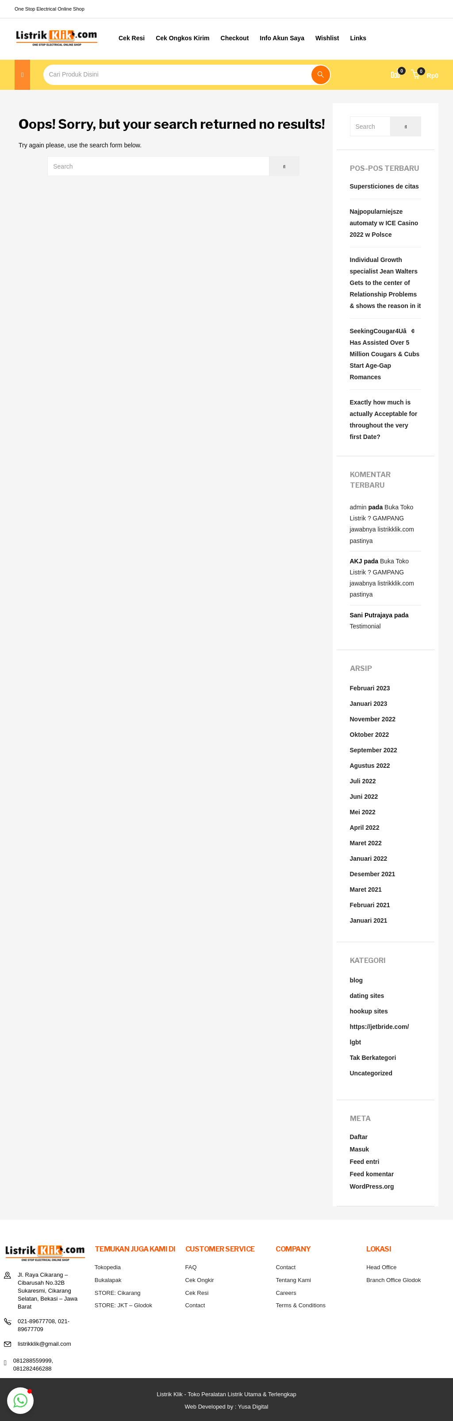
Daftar (359, 1136)
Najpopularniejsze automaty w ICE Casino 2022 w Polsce (384, 223)
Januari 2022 (369, 858)
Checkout (235, 38)
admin (358, 507)
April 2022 (365, 827)
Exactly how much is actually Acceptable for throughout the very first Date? (384, 419)
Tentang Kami (293, 1280)
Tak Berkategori (373, 1057)
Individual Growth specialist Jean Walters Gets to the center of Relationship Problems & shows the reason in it (385, 282)
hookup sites (369, 1011)
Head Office (381, 1267)
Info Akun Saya (282, 38)
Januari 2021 (369, 920)
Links (358, 38)
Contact (195, 1305)
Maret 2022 (366, 843)
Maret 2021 (366, 889)
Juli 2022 (363, 781)
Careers (286, 1293)
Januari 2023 (369, 703)
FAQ (191, 1267)
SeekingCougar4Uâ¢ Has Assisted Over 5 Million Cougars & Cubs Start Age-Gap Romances (385, 354)
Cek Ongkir (199, 1280)
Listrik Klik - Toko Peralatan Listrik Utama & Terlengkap (226, 1394)
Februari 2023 (370, 688)
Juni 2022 (364, 796)
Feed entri (365, 1161)
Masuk (359, 1149)
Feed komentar (372, 1174)
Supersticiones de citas (384, 186)
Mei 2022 (363, 812)
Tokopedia (108, 1267)
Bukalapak (108, 1280)
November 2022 (373, 719)
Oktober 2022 (369, 734)
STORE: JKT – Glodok (123, 1305)
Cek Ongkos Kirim (182, 38)
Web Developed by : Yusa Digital (227, 1406)
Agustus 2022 (370, 765)
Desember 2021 (372, 874)
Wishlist (327, 38)
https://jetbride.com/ (379, 1026)
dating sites (367, 995)
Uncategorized (371, 1073)
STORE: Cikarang (118, 1293)
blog (356, 980)
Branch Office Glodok (393, 1280)
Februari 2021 (370, 905)
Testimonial (365, 626)
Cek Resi (132, 38)
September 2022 (373, 750)
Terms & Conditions (301, 1305)
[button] (424, 75)
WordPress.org (372, 1186)
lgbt (355, 1042)
